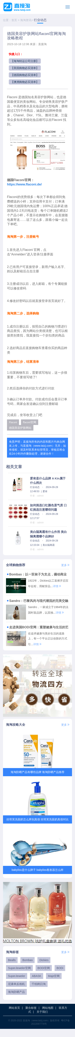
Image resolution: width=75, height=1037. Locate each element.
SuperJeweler (16, 984)
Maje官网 (54, 984)
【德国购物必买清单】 (25, 75)
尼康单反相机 (16, 992)
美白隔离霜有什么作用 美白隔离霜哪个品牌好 (48, 534)
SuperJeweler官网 (19, 976)
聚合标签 (31, 1016)
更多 (65, 565)
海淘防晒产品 (16, 1000)
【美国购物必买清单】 (25, 68)
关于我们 (42, 1019)
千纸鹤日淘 (39, 992)
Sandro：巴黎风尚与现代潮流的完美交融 (37, 601)
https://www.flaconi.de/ (24, 184)
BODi (60, 976)
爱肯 (45, 491)
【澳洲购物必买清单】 (25, 81)
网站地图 (47, 1016)
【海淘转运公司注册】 (25, 61)
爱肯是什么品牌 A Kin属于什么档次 (48, 481)
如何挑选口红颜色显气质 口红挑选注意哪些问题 (48, 507)
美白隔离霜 (49, 545)
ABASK (36, 984)
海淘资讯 (25, 20)
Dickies (43, 968)
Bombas (27, 968)
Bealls (12, 968)
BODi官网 (44, 976)
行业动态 (40, 20)
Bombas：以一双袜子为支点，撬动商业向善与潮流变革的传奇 (36, 574)
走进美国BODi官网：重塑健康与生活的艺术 (37, 627)
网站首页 (14, 1016)
